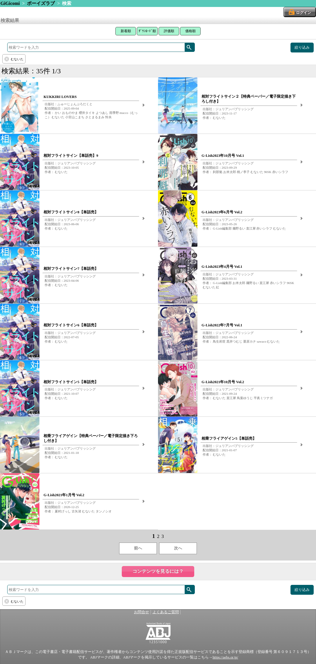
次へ (178, 548)
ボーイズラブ (41, 3)
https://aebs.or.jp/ (225, 657)
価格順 (190, 31)
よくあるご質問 (165, 612)
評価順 (169, 31)
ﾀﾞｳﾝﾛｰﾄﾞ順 (147, 31)
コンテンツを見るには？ (158, 571)
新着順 (126, 31)
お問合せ (141, 612)
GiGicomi (10, 3)
